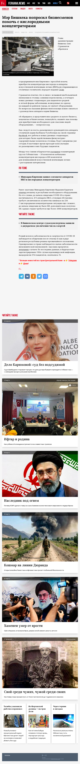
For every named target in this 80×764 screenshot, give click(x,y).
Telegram (72, 263)
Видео (23, 9)
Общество (24, 32)
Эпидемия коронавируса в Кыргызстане (47, 32)
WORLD (56, 3)
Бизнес (31, 32)
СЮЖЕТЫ (39, 9)
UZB (49, 3)
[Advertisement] (40, 301)
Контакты (7, 758)
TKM (44, 3)
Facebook (23, 135)
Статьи (14, 9)
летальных (24, 252)
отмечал (22, 192)
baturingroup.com (55, 761)
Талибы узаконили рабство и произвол (13, 710)
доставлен (55, 151)
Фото (31, 9)
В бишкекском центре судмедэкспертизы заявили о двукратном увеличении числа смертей (44, 226)
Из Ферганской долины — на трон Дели (37, 711)
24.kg (61, 89)
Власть (17, 32)
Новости (5, 9)
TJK (39, 3)
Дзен (25, 266)
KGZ (33, 3)
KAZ (28, 3)
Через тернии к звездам (59, 710)
